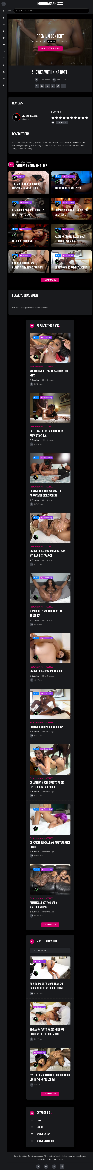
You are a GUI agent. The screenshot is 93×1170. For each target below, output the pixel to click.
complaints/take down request (50, 1159)
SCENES (49, 367)
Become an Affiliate (45, 1141)
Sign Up (40, 1127)
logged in (27, 308)
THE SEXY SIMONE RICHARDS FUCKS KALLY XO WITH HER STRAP (26, 188)
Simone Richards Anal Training (46, 671)
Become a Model (44, 1134)
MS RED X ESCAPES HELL (24, 241)
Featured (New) (36, 367)
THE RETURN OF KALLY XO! (68, 188)
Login (39, 1120)
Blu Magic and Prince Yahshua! (71, 267)
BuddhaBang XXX (50, 4)
